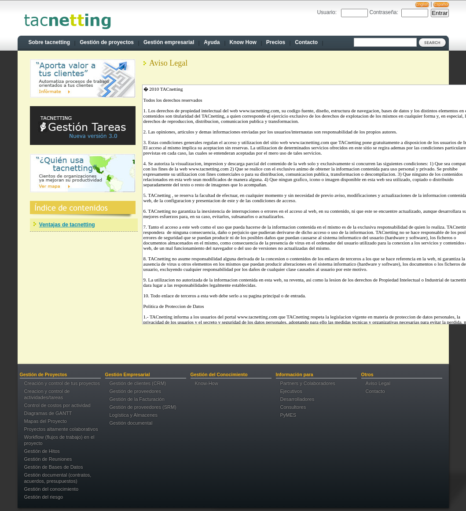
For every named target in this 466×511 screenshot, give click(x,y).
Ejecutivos (291, 391)
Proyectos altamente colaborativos (61, 429)
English (422, 4)
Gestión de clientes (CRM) (138, 383)
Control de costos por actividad (57, 405)
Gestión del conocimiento (51, 489)
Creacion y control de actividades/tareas (47, 394)
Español (441, 4)
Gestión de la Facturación (137, 399)
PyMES (288, 415)
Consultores (293, 407)
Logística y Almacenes (134, 415)
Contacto (375, 391)
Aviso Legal (378, 383)
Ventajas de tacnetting (67, 225)
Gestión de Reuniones (48, 459)
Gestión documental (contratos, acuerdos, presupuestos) (58, 478)
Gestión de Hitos (42, 451)
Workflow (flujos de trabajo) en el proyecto (59, 440)
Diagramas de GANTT (48, 413)
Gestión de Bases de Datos (53, 467)
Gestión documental (131, 423)
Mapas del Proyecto (45, 421)
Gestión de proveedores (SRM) (143, 407)
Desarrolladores (297, 399)
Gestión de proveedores (135, 391)
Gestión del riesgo (43, 497)
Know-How (206, 383)
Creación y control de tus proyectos (62, 383)
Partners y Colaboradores (307, 383)
